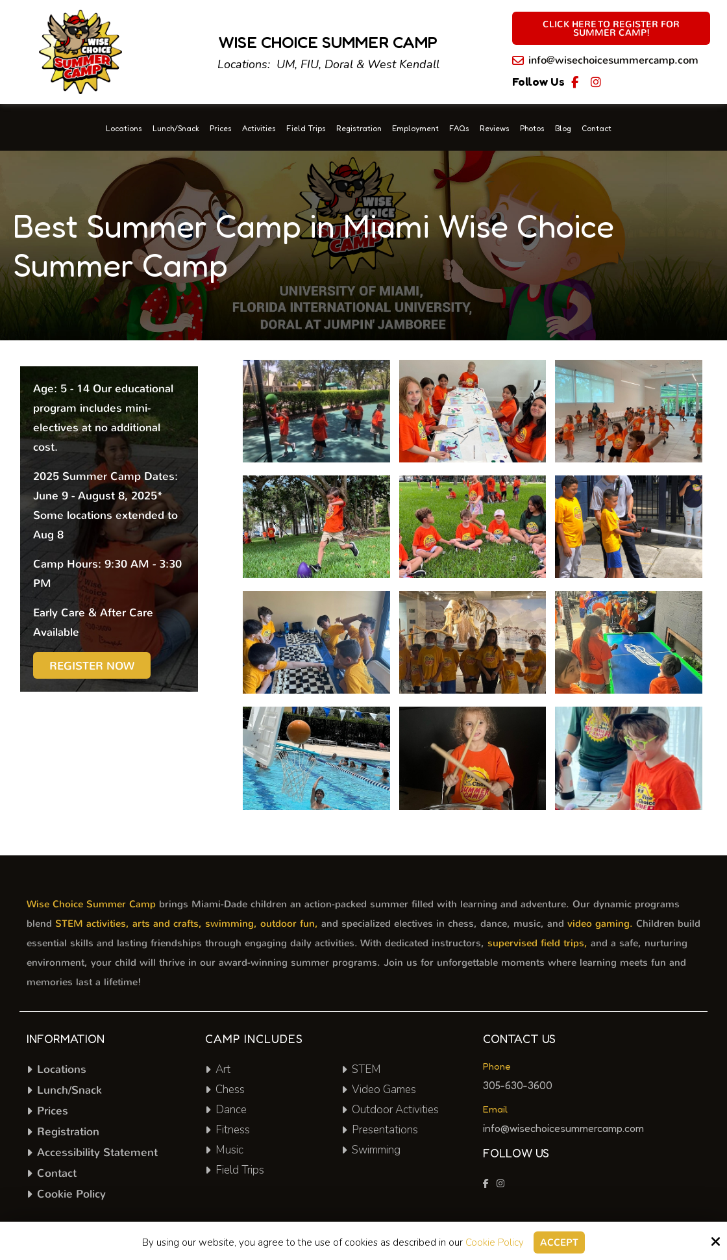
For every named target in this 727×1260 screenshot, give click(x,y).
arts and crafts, (167, 923)
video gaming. (600, 923)
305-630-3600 (517, 1085)
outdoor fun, (289, 923)
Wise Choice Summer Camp (91, 904)
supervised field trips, (537, 943)
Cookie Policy (494, 1242)
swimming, (231, 923)
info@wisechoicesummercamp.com (613, 60)
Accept (559, 1242)
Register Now (91, 666)
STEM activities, (92, 923)
